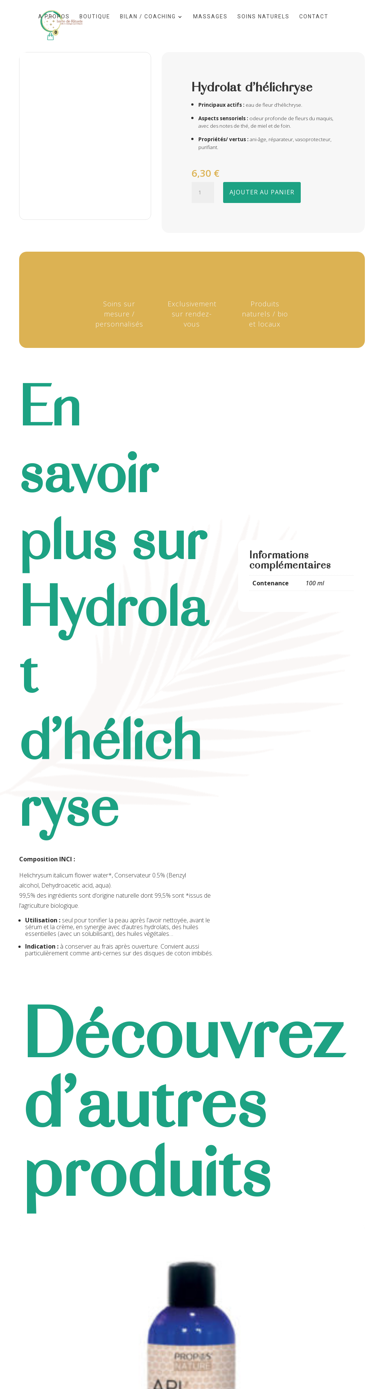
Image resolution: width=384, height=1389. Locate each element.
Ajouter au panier (262, 192)
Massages (210, 17)
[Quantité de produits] (203, 192)
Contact (313, 17)
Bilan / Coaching (148, 17)
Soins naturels (263, 17)
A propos (54, 17)
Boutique (95, 17)
